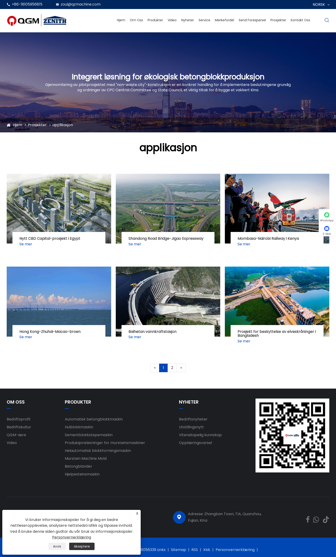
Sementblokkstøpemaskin (89, 435)
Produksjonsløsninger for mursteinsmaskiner (105, 442)
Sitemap (178, 549)
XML (206, 549)
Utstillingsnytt (191, 427)
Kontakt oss (300, 20)
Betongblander (78, 466)
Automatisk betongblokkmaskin (94, 419)
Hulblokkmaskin (79, 427)
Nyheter (187, 20)
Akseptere (82, 546)
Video (172, 20)
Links (161, 549)
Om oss (136, 20)
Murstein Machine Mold (86, 458)
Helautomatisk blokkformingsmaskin (98, 450)
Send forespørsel (252, 20)
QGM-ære (16, 435)
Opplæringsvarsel (195, 442)
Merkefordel (224, 20)
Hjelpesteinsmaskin (82, 474)
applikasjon (62, 125)
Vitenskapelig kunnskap (200, 435)
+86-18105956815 (27, 4)
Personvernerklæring (235, 549)
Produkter (155, 20)
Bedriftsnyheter (193, 419)
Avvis (57, 546)
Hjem (121, 20)
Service (204, 20)
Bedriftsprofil (18, 419)
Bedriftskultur (19, 427)
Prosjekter (278, 20)
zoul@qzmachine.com (81, 4)
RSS (194, 549)
